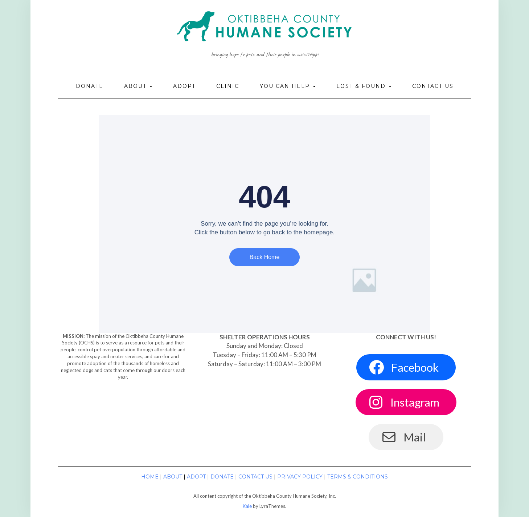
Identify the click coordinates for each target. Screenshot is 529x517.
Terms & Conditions (357, 476)
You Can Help (288, 86)
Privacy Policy (300, 476)
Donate (89, 86)
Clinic (227, 86)
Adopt (184, 86)
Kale (247, 506)
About (138, 86)
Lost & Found (363, 86)
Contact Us (433, 86)
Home (150, 476)
